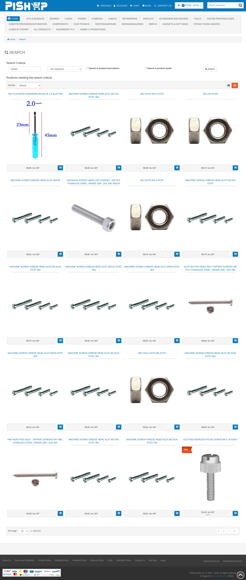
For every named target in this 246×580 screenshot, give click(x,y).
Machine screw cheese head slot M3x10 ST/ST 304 (93, 268)
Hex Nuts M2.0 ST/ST (152, 180)
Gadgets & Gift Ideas (174, 24)
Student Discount (211, 561)
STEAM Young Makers (206, 24)
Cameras (96, 18)
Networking (129, 18)
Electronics (81, 24)
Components (59, 24)
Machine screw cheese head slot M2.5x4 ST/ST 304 (94, 95)
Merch (152, 24)
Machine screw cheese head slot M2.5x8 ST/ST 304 (94, 441)
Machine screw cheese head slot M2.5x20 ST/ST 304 (210, 354)
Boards (54, 18)
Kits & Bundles (34, 18)
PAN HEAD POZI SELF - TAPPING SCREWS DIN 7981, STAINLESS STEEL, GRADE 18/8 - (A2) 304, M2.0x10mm (35, 442)
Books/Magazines (132, 24)
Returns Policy (97, 560)
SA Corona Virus (219, 576)
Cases (68, 18)
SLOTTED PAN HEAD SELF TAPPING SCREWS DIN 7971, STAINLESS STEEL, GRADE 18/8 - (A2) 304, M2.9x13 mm (210, 269)
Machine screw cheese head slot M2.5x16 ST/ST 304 (35, 268)
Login (163, 560)
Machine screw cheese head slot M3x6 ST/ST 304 (152, 268)
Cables (112, 18)
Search (22, 39)
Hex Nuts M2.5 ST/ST (152, 94)
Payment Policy (80, 560)
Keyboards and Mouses (173, 18)
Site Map (153, 560)
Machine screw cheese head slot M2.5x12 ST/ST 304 (93, 354)
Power (81, 18)
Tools (197, 18)
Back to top (240, 575)
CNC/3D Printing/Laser (220, 18)
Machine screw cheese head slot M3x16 (35, 180)
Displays (148, 18)
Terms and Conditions (24, 560)
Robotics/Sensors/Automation (27, 24)
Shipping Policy (62, 560)
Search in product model (158, 68)
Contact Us (140, 560)
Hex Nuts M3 (210, 94)
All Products (42, 29)
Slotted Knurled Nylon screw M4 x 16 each (210, 439)
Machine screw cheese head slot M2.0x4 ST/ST (210, 182)
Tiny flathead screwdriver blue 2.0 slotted (35, 94)
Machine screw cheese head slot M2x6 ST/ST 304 (35, 354)
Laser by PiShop (18, 29)
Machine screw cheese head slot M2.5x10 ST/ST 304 (152, 441)
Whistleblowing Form (232, 561)
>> (235, 531)
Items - (189, 5)
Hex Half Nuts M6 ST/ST (152, 353)
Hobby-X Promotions (92, 29)
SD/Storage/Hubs (105, 24)
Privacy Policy (44, 560)
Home (15, 18)
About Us (6, 560)
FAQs (110, 560)
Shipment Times (123, 560)
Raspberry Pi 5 (64, 29)
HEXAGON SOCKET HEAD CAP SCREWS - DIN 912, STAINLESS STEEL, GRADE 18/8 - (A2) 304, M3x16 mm (93, 183)
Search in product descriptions (102, 68)
